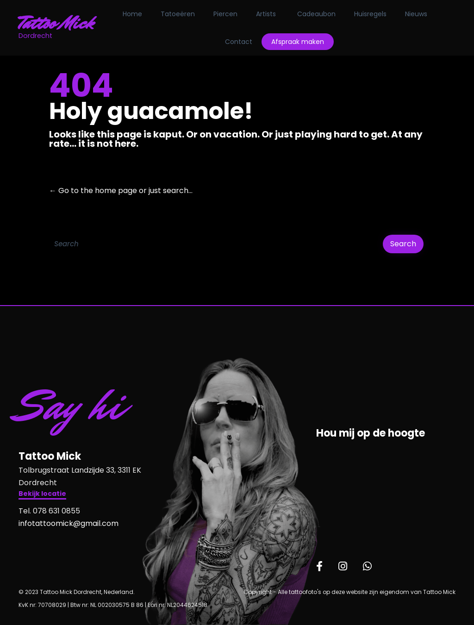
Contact (238, 41)
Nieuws (416, 14)
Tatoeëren (178, 14)
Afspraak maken (297, 41)
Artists (266, 14)
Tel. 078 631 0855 (49, 511)
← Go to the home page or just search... (121, 190)
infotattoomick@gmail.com (68, 523)
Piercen (225, 14)
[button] (42, 495)
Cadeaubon (316, 14)
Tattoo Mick (56, 23)
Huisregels (370, 14)
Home (132, 14)
